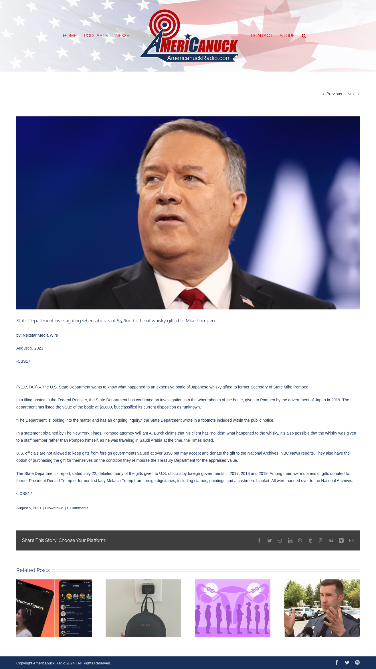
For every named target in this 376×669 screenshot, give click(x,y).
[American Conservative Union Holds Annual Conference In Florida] (188, 212)
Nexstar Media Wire (40, 335)
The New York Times (83, 433)
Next (351, 94)
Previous (334, 94)
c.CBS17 (24, 493)
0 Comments (77, 508)
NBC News (290, 453)
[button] (304, 36)
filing (28, 400)
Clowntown (54, 508)
